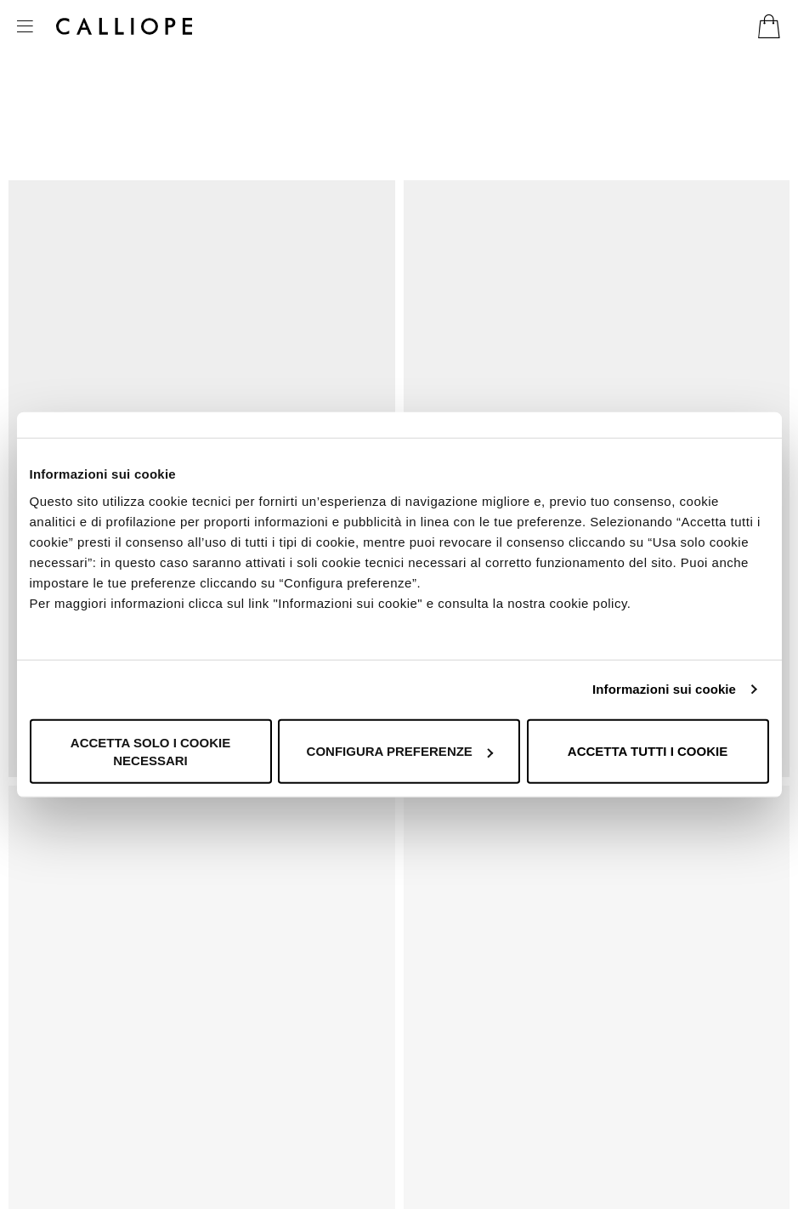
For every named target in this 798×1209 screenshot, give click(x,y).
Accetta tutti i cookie (647, 751)
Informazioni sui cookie (664, 689)
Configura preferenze (400, 751)
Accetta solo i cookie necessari (150, 751)
